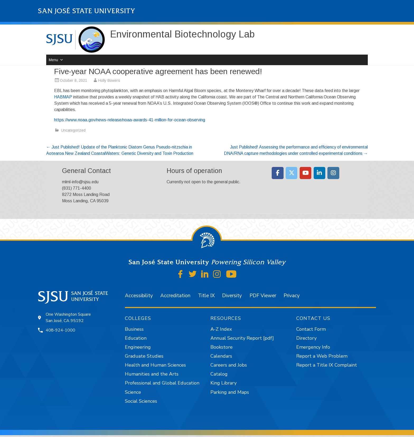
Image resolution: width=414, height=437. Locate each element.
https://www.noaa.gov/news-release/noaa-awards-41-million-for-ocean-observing (129, 120)
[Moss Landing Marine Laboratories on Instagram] (333, 173)
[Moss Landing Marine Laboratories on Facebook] (278, 173)
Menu (53, 60)
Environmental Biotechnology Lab (182, 34)
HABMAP (63, 97)
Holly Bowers (109, 80)
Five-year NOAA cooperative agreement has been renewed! (158, 71)
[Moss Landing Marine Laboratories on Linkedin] (320, 173)
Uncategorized (73, 130)
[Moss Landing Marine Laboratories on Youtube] (306, 173)
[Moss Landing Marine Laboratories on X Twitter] (292, 173)
